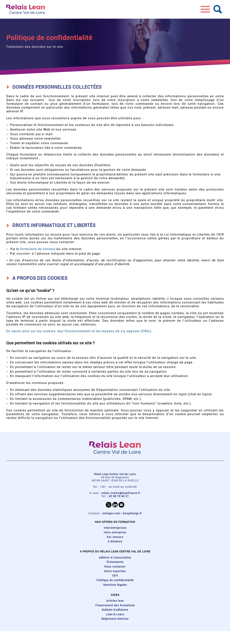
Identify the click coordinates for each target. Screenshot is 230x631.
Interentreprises (115, 527)
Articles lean (115, 600)
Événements (115, 562)
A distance (115, 541)
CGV (115, 575)
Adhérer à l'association (115, 557)
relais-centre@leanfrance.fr (120, 493)
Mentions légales (115, 584)
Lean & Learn (115, 614)
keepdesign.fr (132, 513)
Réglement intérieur (115, 618)
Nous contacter (115, 566)
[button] (205, 9)
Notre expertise (115, 571)
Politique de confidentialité (115, 580)
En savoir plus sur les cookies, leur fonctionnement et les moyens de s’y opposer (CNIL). (79, 331)
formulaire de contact (37, 249)
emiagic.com (111, 513)
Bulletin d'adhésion (115, 609)
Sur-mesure (115, 537)
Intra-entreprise (115, 532)
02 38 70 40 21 (119, 496)
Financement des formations (115, 605)
